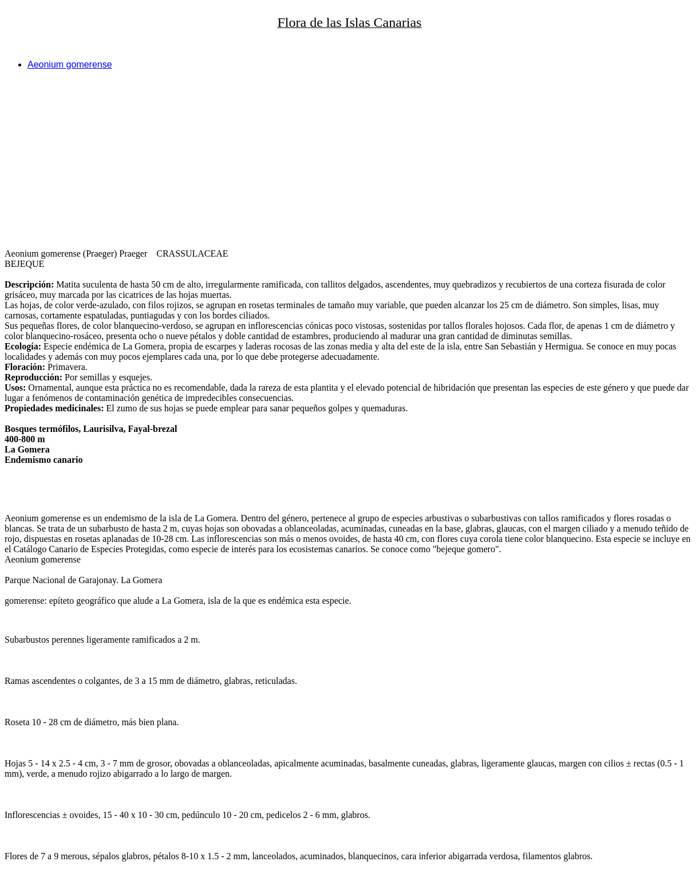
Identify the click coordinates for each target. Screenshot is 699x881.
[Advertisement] (348, 159)
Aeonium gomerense (69, 64)
